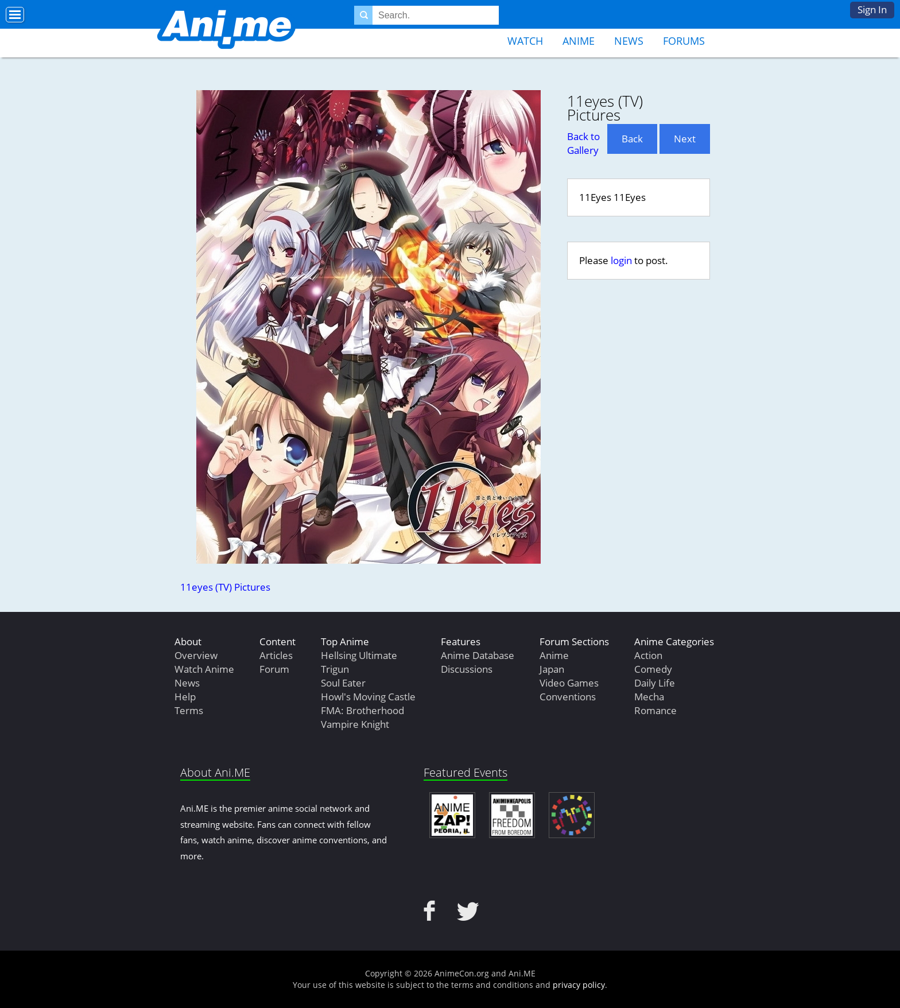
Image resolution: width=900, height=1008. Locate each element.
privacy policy (579, 984)
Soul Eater (343, 682)
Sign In (872, 9)
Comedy (653, 669)
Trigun (335, 669)
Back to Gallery (583, 143)
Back (632, 138)
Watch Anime (204, 669)
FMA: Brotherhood (362, 710)
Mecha (649, 696)
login (621, 260)
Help (185, 696)
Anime (578, 41)
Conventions (568, 696)
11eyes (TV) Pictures (225, 587)
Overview (196, 655)
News (628, 41)
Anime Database (477, 655)
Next (685, 138)
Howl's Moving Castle (368, 696)
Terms (188, 710)
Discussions (466, 669)
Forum (274, 669)
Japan (552, 669)
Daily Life (654, 682)
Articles (276, 655)
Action (648, 655)
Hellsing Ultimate (359, 655)
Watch (525, 41)
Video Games (569, 682)
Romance (655, 710)
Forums (684, 41)
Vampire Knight (355, 724)
